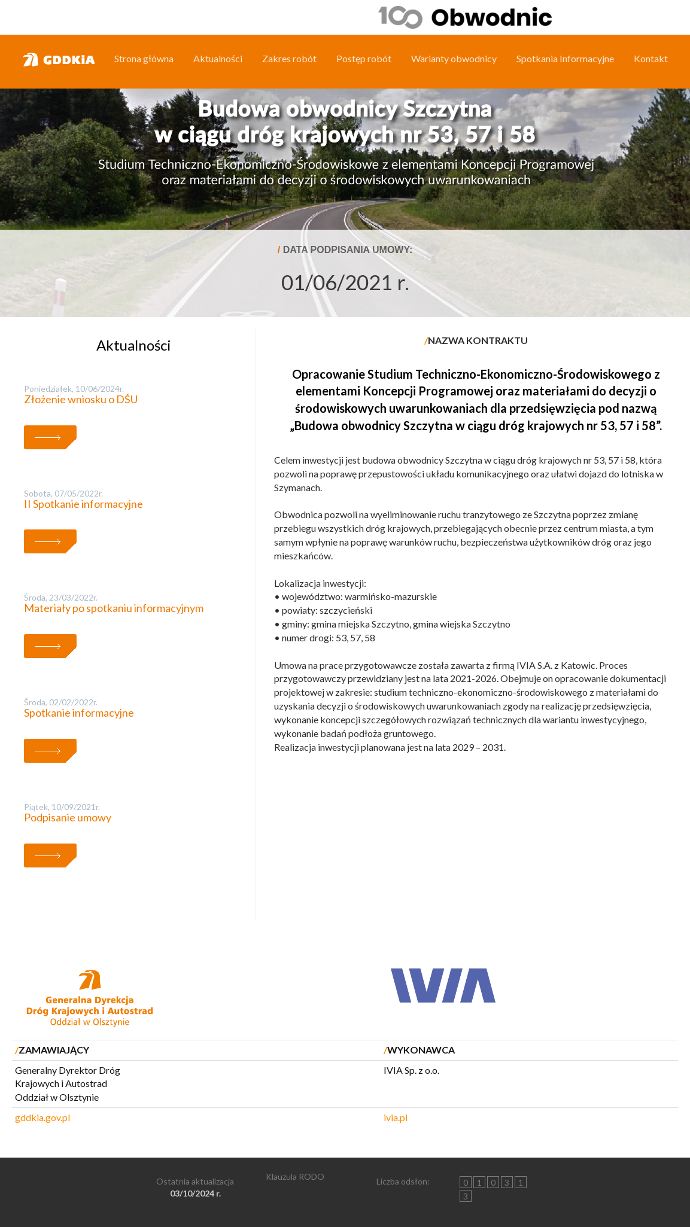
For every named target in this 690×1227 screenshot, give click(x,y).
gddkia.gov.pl (42, 1117)
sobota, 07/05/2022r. (63, 493)
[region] (345, 173)
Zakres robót (289, 58)
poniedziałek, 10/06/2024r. (74, 388)
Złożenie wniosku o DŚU (81, 399)
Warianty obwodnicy (454, 58)
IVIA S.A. (534, 665)
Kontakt (651, 58)
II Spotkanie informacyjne (83, 503)
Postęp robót (363, 58)
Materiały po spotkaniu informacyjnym (113, 607)
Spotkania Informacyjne (565, 58)
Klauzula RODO (295, 1176)
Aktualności (217, 58)
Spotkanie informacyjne (79, 712)
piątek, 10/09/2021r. (62, 807)
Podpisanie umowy (67, 817)
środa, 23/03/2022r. (61, 597)
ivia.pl (396, 1117)
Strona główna (144, 58)
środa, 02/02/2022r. (61, 702)
